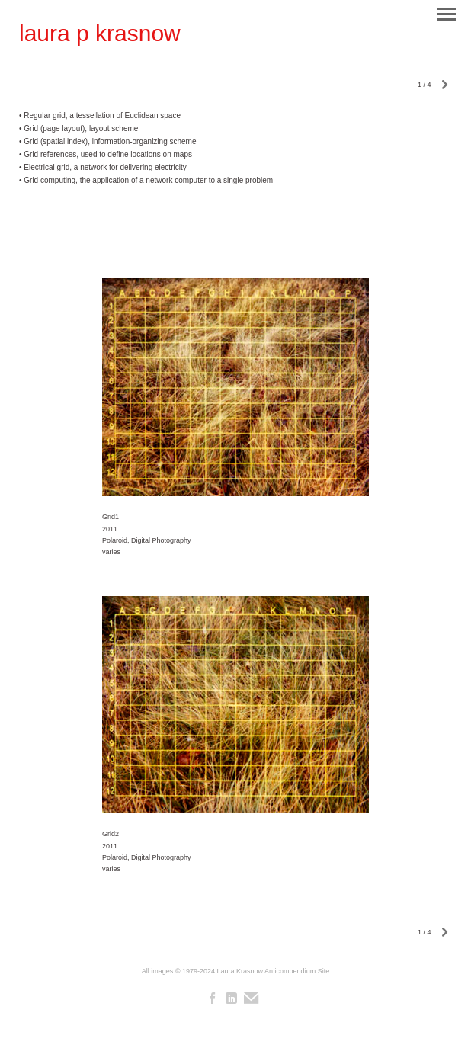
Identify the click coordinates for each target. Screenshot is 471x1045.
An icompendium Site (296, 971)
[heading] (100, 33)
